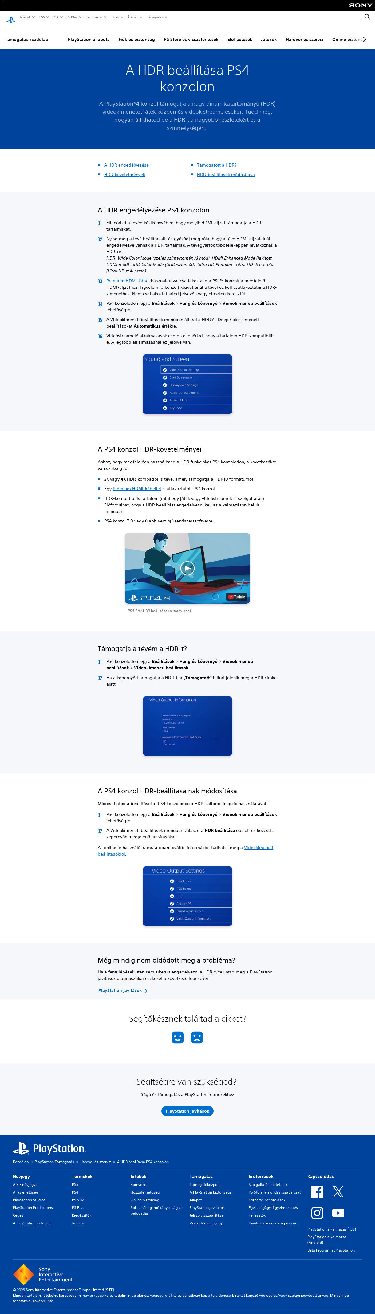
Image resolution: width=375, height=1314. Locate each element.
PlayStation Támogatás (54, 1156)
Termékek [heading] (82, 1170)
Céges (18, 1209)
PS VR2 (78, 1194)
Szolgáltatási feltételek (268, 1178)
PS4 (55, 17)
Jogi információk (147, 1310)
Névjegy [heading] (21, 1170)
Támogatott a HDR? (217, 159)
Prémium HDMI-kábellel (137, 483)
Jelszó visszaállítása (206, 1209)
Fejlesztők (257, 1209)
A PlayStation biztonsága (211, 1186)
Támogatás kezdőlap (26, 33)
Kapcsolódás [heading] (320, 1170)
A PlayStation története (32, 1217)
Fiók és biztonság (137, 33)
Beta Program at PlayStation (331, 1244)
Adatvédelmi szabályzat (185, 1310)
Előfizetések (239, 33)
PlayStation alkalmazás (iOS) (331, 1223)
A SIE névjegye (25, 1178)
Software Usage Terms (342, 1310)
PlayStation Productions (33, 1201)
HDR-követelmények (124, 168)
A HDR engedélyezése (126, 159)
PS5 (41, 17)
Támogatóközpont (205, 1178)
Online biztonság (145, 1194)
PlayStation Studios (29, 1194)
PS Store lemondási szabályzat (275, 1186)
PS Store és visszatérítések (191, 33)
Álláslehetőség (25, 1186)
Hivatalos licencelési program (273, 1217)
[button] (188, 567)
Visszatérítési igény (206, 1217)
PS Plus (71, 17)
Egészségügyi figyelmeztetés (273, 1201)
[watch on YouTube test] (236, 591)
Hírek (115, 17)
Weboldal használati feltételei (235, 1310)
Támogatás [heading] (201, 1170)
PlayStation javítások (207, 1201)
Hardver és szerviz (304, 33)
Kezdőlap (21, 1156)
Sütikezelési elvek (304, 1310)
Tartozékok (94, 17)
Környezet (139, 1178)
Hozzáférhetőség (145, 1186)
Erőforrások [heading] (261, 1170)
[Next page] (363, 33)
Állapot (196, 1194)
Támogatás (155, 17)
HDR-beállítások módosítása (226, 168)
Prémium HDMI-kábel (128, 275)
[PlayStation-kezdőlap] (11, 17)
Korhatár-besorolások (267, 1194)
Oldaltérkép (275, 1310)
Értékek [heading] (138, 1170)
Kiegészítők (81, 1209)
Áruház (132, 17)
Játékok (24, 17)
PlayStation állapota (89, 33)
